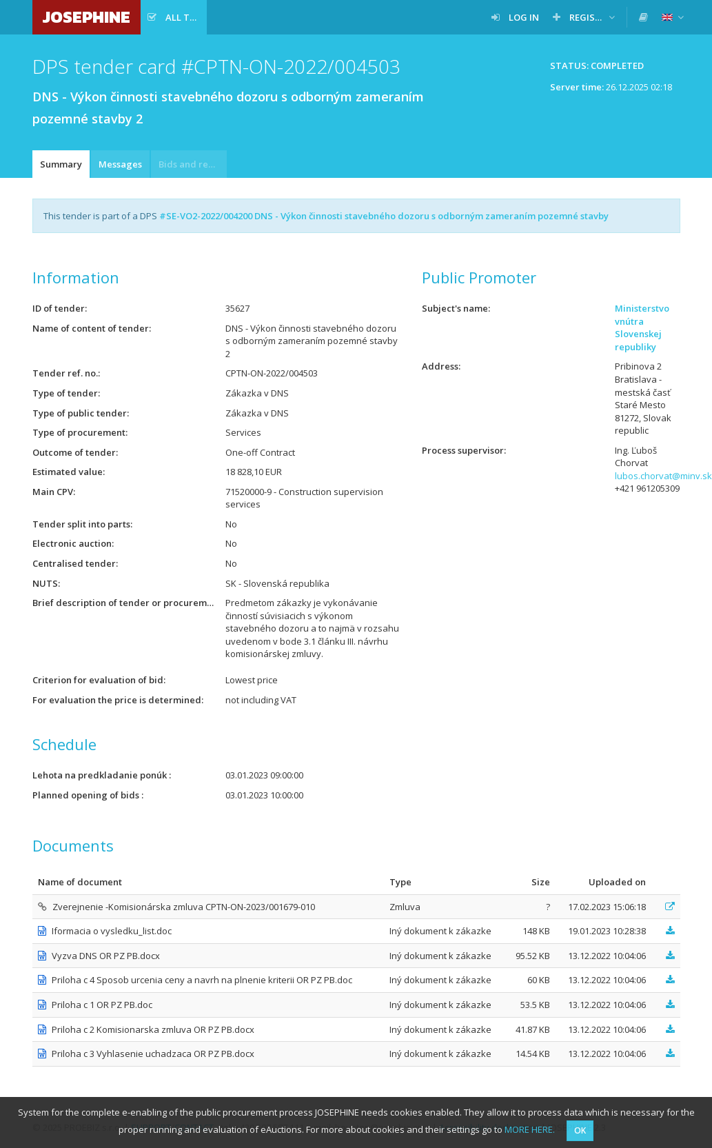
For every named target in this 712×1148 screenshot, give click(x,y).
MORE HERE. (530, 1129)
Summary (61, 164)
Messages (120, 164)
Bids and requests (193, 164)
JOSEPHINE (86, 17)
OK (580, 1130)
